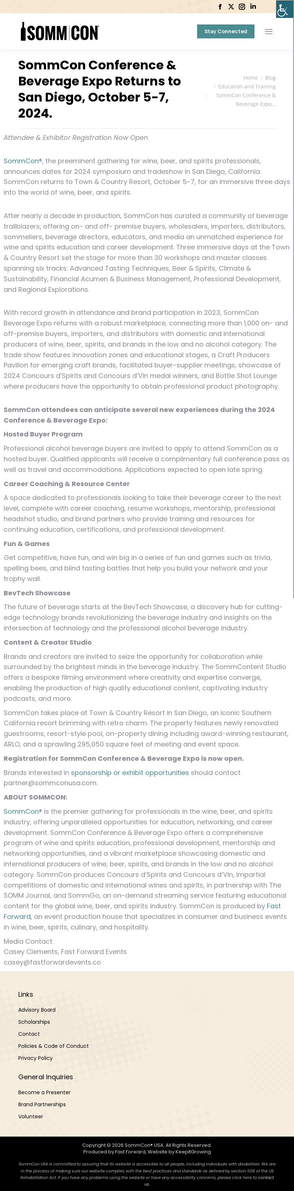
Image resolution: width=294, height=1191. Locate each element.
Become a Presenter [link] (44, 1092)
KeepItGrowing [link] (193, 1151)
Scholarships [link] (34, 1022)
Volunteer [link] (30, 1116)
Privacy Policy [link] (35, 1058)
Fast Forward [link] (130, 1151)
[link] (285, 9)
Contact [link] (29, 1034)
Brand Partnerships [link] (42, 1104)
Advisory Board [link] (37, 1010)
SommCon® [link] (23, 160)
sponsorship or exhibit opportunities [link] (130, 772)
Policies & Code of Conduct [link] (53, 1046)
